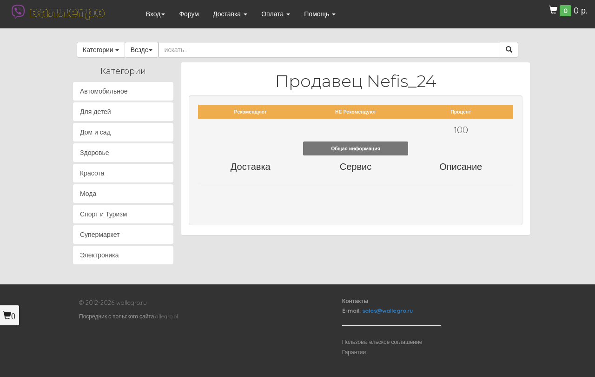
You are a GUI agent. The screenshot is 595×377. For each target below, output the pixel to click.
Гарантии (354, 352)
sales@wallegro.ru (387, 310)
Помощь (320, 14)
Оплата (275, 14)
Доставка (230, 14)
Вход (155, 14)
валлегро (67, 11)
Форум (189, 14)
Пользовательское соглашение (382, 341)
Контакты (355, 300)
